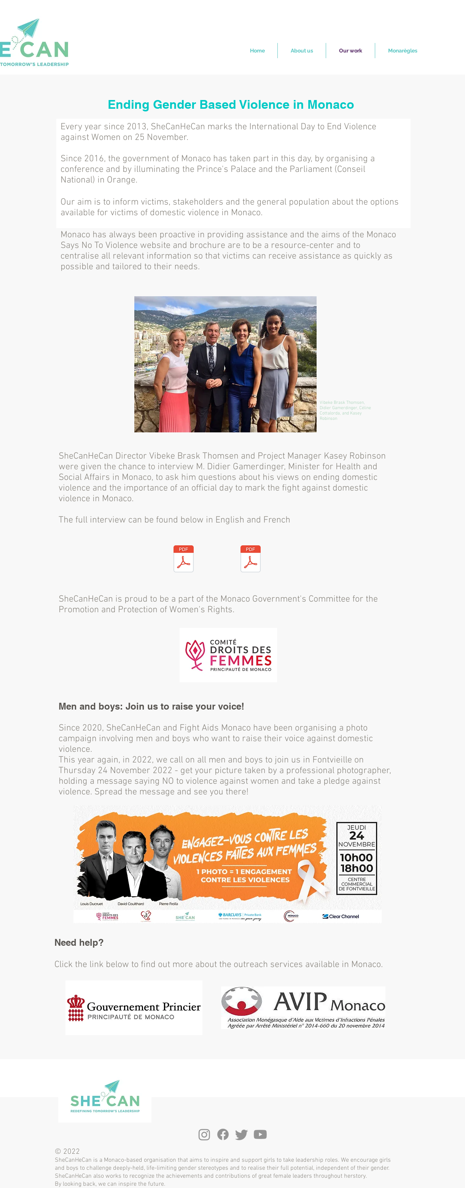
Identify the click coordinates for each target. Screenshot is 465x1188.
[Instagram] (204, 1134)
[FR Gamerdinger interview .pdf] (184, 560)
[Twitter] (241, 1134)
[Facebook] (223, 1134)
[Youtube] (260, 1134)
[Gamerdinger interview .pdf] (251, 560)
